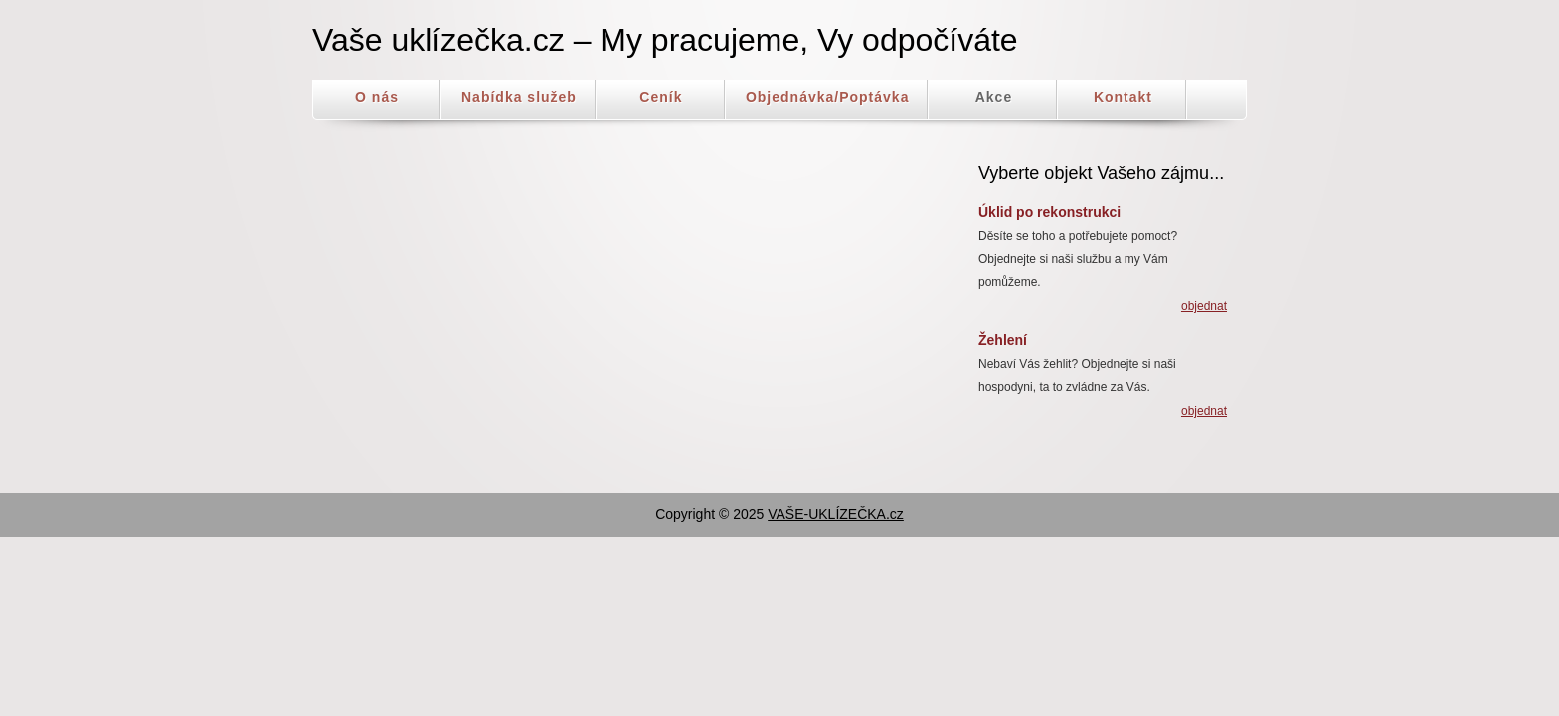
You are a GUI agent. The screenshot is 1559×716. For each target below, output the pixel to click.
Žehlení (1002, 340)
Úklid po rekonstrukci (1049, 212)
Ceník (660, 97)
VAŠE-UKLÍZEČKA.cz (836, 514)
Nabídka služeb (519, 97)
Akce (993, 97)
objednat (1204, 306)
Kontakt (1123, 97)
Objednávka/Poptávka (828, 97)
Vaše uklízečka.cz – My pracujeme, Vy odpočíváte (665, 40)
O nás (377, 97)
